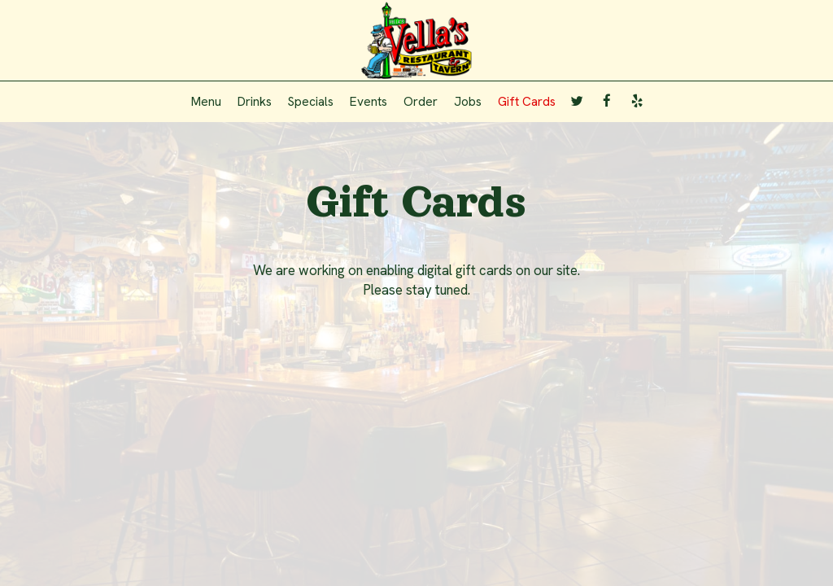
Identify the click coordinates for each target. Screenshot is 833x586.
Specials (311, 102)
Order (420, 102)
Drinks (255, 102)
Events (368, 102)
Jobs (468, 102)
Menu (206, 102)
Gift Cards (527, 102)
